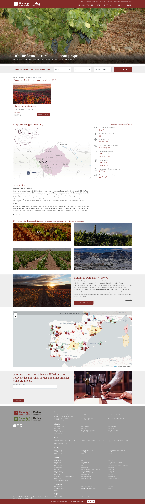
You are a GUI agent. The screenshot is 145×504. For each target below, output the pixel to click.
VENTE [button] (98, 5)
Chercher (123, 69)
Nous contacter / (86, 1)
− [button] (15, 316)
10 (90, 335)
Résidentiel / (125, 1)
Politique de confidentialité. (25, 498)
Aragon (28, 77)
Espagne (21, 77)
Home (15, 77)
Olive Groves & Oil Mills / (112, 1)
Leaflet (115, 366)
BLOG (129, 5)
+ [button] (15, 314)
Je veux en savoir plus (83, 303)
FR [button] (130, 1)
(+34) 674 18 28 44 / (98, 1)
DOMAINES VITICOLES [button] (86, 5)
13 (55, 334)
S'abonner (18, 400)
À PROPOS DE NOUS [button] (118, 5)
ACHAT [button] (106, 5)
